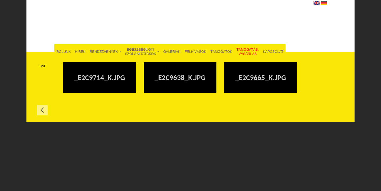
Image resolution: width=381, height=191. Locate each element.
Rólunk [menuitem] (63, 52)
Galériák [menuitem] (171, 52)
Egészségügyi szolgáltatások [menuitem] (140, 51)
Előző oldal (42, 110)
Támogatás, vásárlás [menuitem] (248, 51)
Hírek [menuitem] (80, 52)
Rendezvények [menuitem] (104, 52)
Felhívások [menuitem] (195, 52)
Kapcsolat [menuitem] (273, 52)
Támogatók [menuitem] (221, 52)
